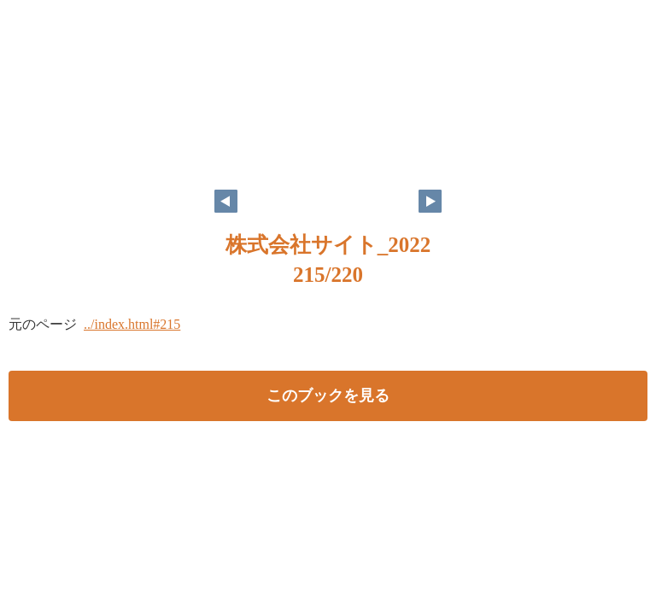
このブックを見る (328, 395)
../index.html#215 (132, 324)
